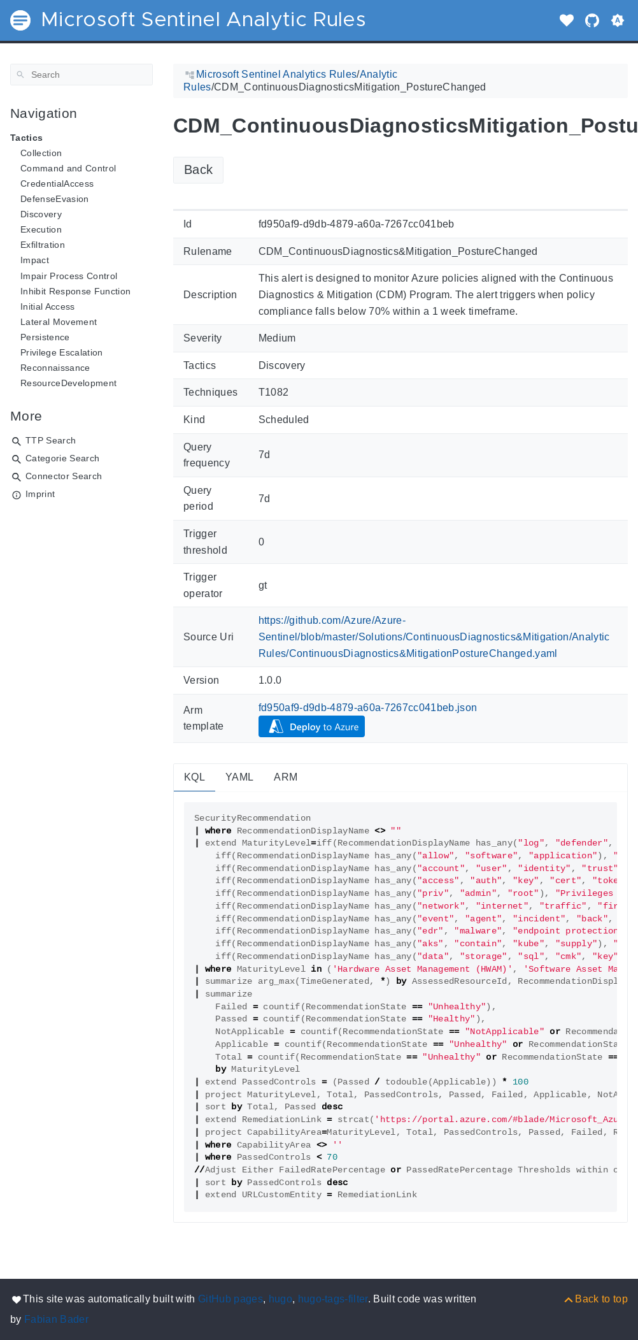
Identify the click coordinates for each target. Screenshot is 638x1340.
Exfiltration (42, 245)
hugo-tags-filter (333, 1298)
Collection (41, 153)
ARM (285, 777)
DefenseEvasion (54, 199)
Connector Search (63, 476)
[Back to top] (595, 1298)
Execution (41, 229)
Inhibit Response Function (75, 291)
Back (198, 169)
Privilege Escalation (61, 352)
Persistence (45, 337)
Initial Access (47, 306)
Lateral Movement (58, 322)
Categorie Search (62, 458)
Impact (34, 260)
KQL (194, 777)
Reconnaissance (55, 368)
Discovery (41, 214)
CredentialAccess (57, 183)
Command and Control (68, 168)
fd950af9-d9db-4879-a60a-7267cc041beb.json (368, 707)
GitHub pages (230, 1298)
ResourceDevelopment (68, 383)
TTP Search (50, 440)
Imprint (40, 494)
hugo (280, 1298)
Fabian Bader (56, 1319)
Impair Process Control (68, 276)
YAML (239, 777)
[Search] (81, 74)
